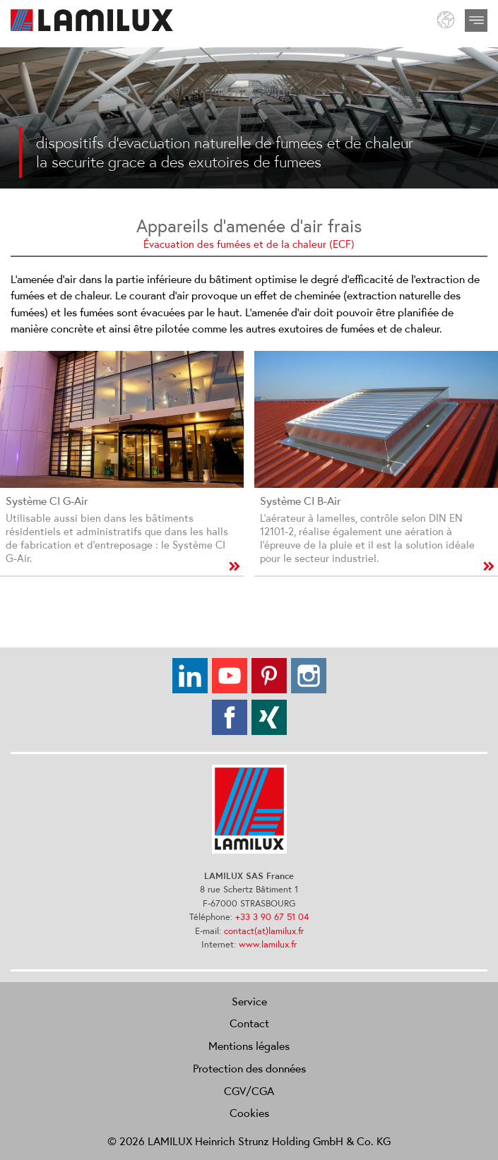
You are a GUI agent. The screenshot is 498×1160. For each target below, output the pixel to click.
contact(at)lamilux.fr (264, 931)
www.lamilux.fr (268, 944)
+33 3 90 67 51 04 (272, 917)
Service (249, 1001)
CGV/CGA (249, 1091)
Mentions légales (249, 1046)
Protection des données (249, 1068)
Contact (249, 1023)
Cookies (249, 1113)
